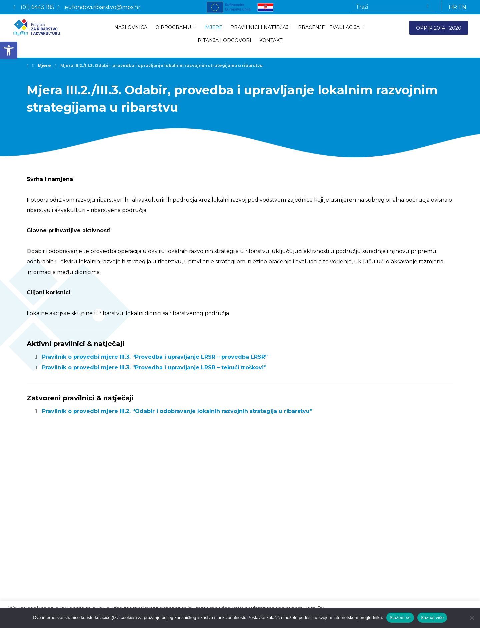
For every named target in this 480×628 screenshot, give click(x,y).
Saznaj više (432, 617)
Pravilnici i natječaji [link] (51, 537)
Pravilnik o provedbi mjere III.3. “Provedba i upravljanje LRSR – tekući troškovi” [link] (154, 370)
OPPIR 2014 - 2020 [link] (438, 28)
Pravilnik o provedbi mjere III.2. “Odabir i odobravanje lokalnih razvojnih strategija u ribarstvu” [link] (177, 414)
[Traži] (427, 7)
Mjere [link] (36, 546)
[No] (471, 617)
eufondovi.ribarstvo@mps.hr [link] (301, 565)
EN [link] (462, 7)
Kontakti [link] (40, 556)
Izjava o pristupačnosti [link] (56, 582)
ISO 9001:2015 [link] (46, 591)
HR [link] (453, 7)
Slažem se (400, 617)
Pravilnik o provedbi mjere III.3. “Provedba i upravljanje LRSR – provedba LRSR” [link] (155, 359)
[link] (8, 50)
